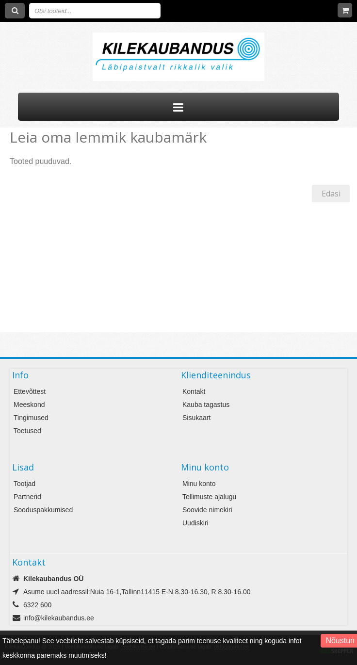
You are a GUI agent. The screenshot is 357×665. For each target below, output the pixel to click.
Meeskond (29, 404)
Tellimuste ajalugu (209, 497)
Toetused (27, 431)
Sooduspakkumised (43, 510)
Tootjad (24, 483)
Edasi (331, 193)
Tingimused (31, 418)
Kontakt (193, 391)
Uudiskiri (195, 523)
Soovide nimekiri (207, 510)
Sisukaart (196, 418)
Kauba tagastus (205, 404)
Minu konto (198, 483)
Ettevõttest (30, 391)
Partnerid (27, 497)
